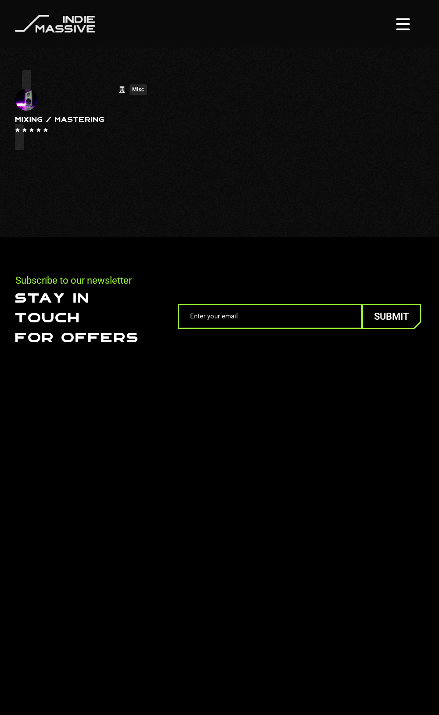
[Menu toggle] (403, 24)
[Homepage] (55, 23)
